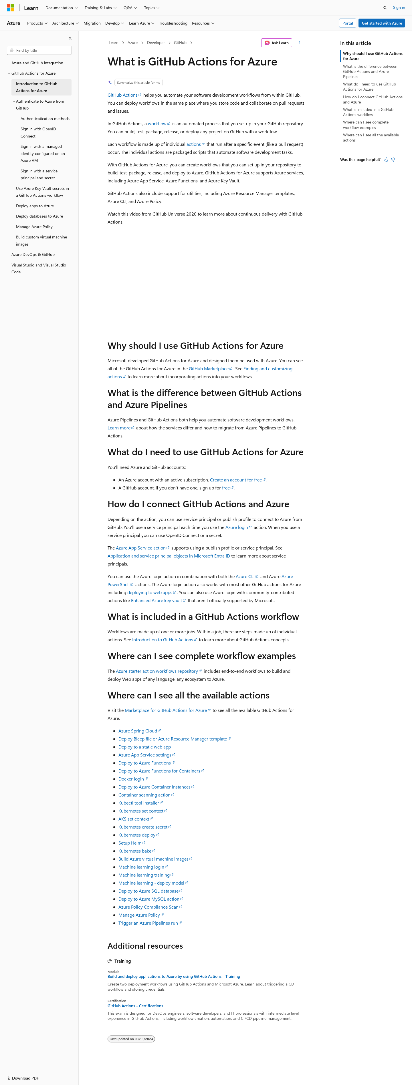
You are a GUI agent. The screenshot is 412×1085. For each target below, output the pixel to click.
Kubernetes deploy (136, 835)
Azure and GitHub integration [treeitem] (37, 62)
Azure (133, 42)
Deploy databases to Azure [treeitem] (39, 216)
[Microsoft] (10, 7)
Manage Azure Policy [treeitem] (34, 226)
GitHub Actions (123, 95)
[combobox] (39, 50)
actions (194, 144)
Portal (347, 23)
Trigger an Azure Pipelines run (148, 923)
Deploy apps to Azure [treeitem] (35, 205)
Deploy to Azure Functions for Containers (159, 771)
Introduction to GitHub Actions (162, 639)
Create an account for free (236, 480)
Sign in (399, 7)
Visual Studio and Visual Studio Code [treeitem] (38, 268)
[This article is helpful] (386, 159)
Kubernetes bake (134, 851)
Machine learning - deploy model (151, 883)
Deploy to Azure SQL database (148, 891)
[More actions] (299, 42)
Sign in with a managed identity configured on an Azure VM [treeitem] (43, 153)
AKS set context (133, 819)
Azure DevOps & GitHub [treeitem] (33, 254)
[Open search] (385, 8)
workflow (157, 123)
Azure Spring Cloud (137, 731)
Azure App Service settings (144, 755)
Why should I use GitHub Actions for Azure (373, 56)
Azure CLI (245, 576)
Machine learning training (144, 875)
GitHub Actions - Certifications (135, 1005)
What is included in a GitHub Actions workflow (368, 112)
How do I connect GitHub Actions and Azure (373, 99)
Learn (113, 42)
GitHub (180, 42)
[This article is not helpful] (393, 159)
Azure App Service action (141, 548)
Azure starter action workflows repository (157, 671)
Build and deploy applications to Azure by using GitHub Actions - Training (174, 976)
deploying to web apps (149, 592)
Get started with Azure (382, 23)
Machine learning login (141, 867)
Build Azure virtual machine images (153, 859)
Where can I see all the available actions (371, 137)
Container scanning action (144, 795)
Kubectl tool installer (138, 803)
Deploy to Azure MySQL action (148, 899)
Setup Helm (130, 843)
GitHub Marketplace (209, 368)
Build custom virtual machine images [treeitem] (41, 240)
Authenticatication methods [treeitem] (45, 118)
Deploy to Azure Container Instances (154, 787)
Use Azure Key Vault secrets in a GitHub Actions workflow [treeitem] (42, 192)
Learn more (119, 428)
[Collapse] (70, 38)
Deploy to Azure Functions (144, 763)
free (226, 488)
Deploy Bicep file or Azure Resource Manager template (172, 739)
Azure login (236, 527)
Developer (156, 42)
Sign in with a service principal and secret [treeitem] (39, 174)
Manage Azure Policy (139, 915)
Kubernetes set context (140, 811)
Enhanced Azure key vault (156, 600)
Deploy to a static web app (144, 747)
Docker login (131, 779)
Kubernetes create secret (142, 827)
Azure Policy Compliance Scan (148, 907)
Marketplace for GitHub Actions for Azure (166, 710)
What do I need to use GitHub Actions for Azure (369, 86)
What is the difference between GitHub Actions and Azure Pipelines (370, 71)
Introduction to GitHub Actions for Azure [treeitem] (36, 87)
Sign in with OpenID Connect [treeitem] (38, 132)
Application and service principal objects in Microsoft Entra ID (169, 556)
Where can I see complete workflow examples (366, 124)
